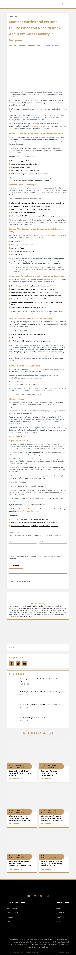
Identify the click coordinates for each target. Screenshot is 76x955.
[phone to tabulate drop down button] (67, 4)
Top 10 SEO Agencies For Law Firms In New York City (29, 519)
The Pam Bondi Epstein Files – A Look (32, 718)
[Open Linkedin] (24, 663)
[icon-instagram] (18, 663)
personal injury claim (39, 126)
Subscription (60, 921)
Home (11, 16)
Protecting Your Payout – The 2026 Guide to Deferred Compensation (43, 692)
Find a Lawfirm (12, 913)
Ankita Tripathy (38, 603)
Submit (17, 566)
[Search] (65, 647)
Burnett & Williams (37, 369)
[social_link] (29, 896)
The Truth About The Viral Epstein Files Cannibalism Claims (40, 705)
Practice (10, 917)
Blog (16, 16)
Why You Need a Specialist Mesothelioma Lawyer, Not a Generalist (34, 523)
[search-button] (62, 4)
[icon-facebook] (11, 663)
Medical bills (15, 242)
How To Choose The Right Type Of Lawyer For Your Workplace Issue (34, 526)
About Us (59, 908)
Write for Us (60, 917)
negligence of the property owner (50, 235)
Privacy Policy (64, 953)
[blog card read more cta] (20, 779)
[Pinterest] (47, 896)
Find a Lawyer (12, 908)
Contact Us (60, 913)
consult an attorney (34, 267)
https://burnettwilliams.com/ (28, 511)
